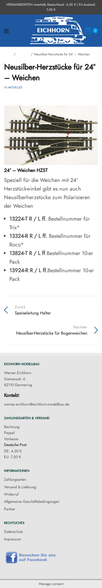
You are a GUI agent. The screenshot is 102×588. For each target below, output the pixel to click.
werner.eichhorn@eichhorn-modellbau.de (36, 404)
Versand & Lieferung (20, 487)
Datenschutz (13, 531)
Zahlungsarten (15, 479)
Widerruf (11, 494)
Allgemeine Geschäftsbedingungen (31, 501)
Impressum (12, 539)
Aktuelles (15, 87)
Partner (9, 509)
